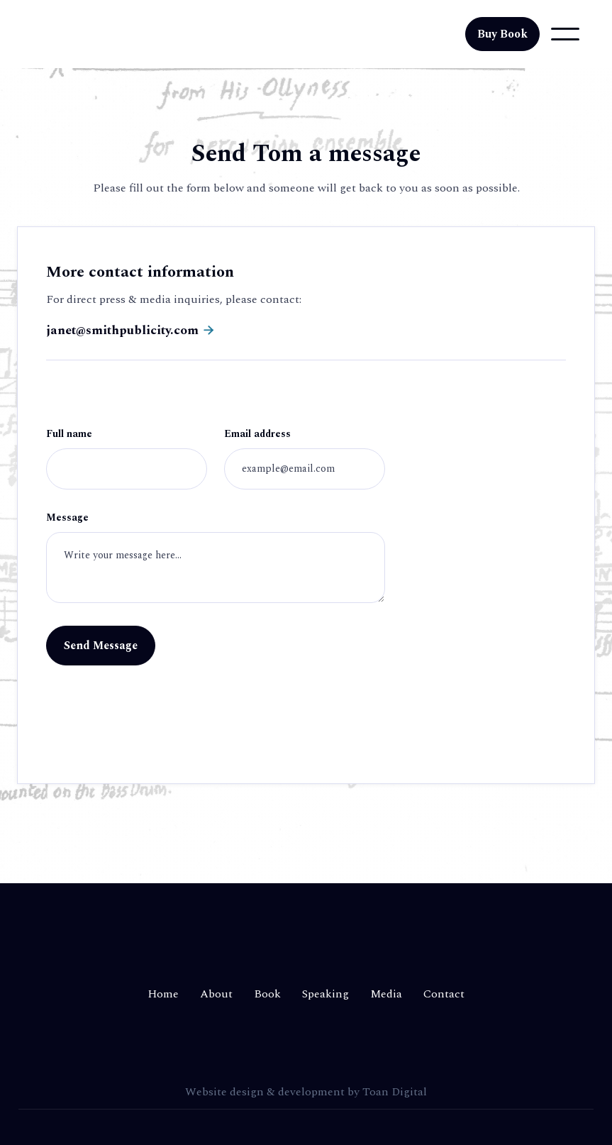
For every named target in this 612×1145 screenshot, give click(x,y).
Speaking (325, 993)
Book (267, 993)
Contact (443, 993)
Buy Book (502, 34)
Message (67, 518)
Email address (257, 435)
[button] (565, 34)
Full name (69, 435)
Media (386, 993)
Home (163, 993)
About (216, 993)
